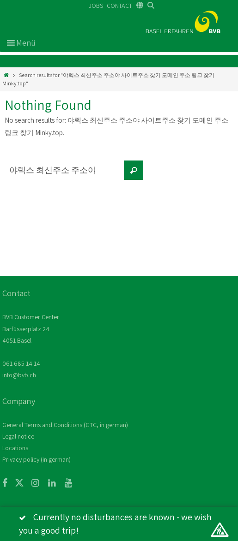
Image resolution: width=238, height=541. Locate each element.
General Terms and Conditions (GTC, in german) (65, 425)
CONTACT (119, 5)
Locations (15, 448)
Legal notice (18, 436)
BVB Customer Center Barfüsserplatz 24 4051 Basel (30, 328)
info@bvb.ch (19, 375)
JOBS (96, 5)
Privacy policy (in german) (36, 459)
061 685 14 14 (21, 363)
